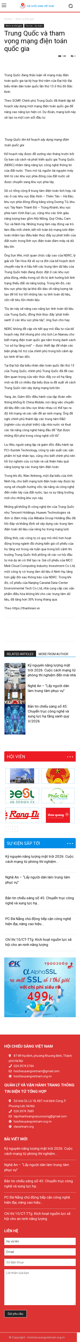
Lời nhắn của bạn (40, 1287)
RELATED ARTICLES (20, 654)
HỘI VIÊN (16, 756)
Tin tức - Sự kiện (34, 25)
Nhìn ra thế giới (25, 19)
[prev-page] (7, 732)
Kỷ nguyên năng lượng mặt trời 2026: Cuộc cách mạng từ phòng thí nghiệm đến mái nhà (52, 670)
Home (8, 19)
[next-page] (13, 732)
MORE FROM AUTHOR (53, 654)
